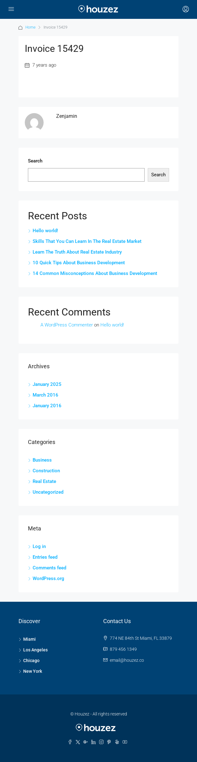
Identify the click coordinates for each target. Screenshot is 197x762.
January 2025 (47, 384)
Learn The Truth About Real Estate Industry (77, 252)
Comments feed (49, 568)
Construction (46, 471)
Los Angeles (35, 649)
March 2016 (45, 395)
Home (30, 27)
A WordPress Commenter (66, 325)
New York (32, 671)
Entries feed (45, 557)
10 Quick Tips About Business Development (79, 263)
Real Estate (44, 481)
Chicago (31, 660)
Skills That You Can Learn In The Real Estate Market (87, 241)
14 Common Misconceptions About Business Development (95, 273)
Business (42, 460)
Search (35, 161)
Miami (29, 639)
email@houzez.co (127, 660)
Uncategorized (48, 492)
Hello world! (45, 230)
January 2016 (47, 405)
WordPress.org (48, 578)
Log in (39, 546)
